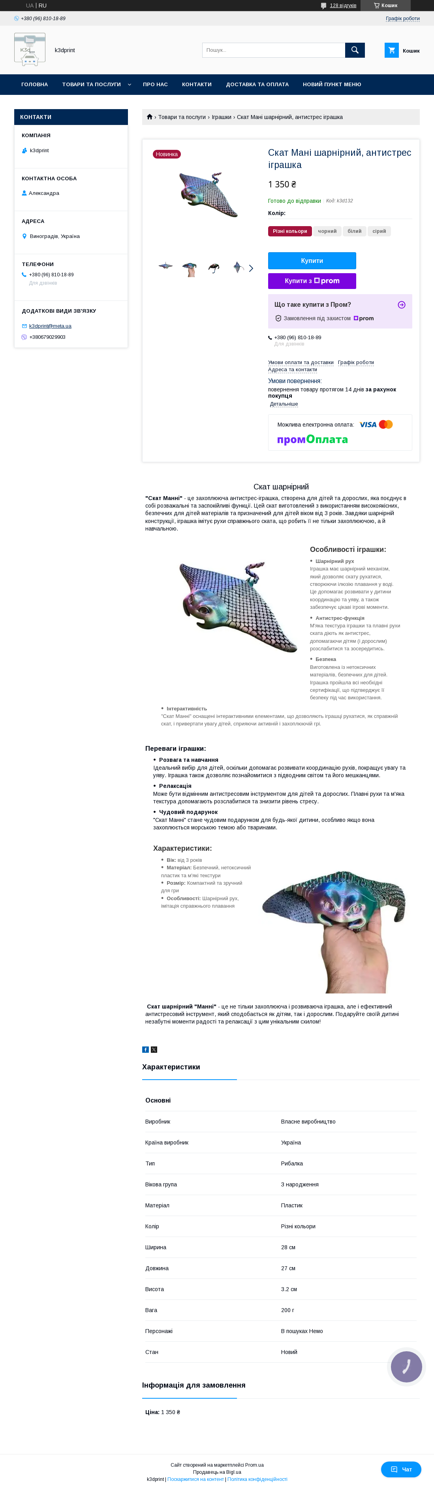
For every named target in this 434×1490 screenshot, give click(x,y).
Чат (401, 1469)
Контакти (197, 84)
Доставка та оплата (257, 84)
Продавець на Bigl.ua (217, 1472)
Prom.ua (254, 1465)
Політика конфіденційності (257, 1479)
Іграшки (221, 117)
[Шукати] (355, 50)
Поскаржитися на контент (195, 1479)
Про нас (155, 84)
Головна (34, 84)
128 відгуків (343, 5)
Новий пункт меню (332, 84)
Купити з (312, 281)
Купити (312, 260)
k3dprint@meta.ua (50, 326)
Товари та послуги (91, 84)
